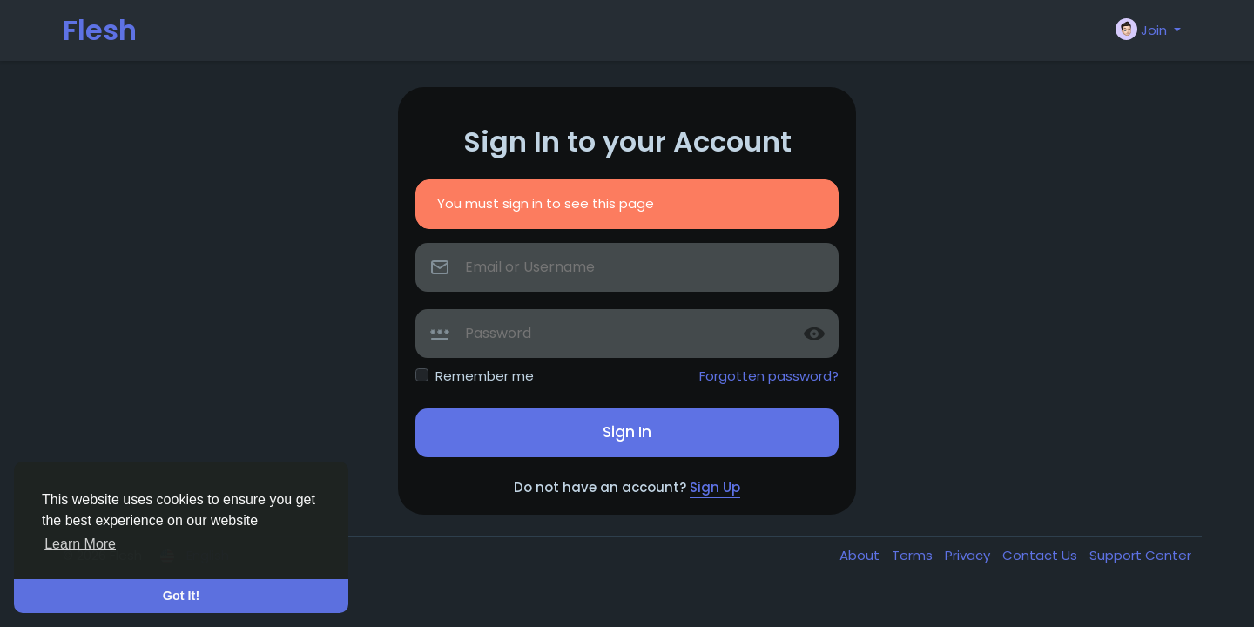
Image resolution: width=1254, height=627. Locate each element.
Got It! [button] (181, 596)
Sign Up (715, 487)
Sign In (627, 431)
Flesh (100, 30)
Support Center (1140, 555)
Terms (914, 555)
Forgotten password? (769, 376)
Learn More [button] (80, 543)
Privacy (969, 555)
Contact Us (1041, 555)
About (861, 555)
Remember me (484, 376)
